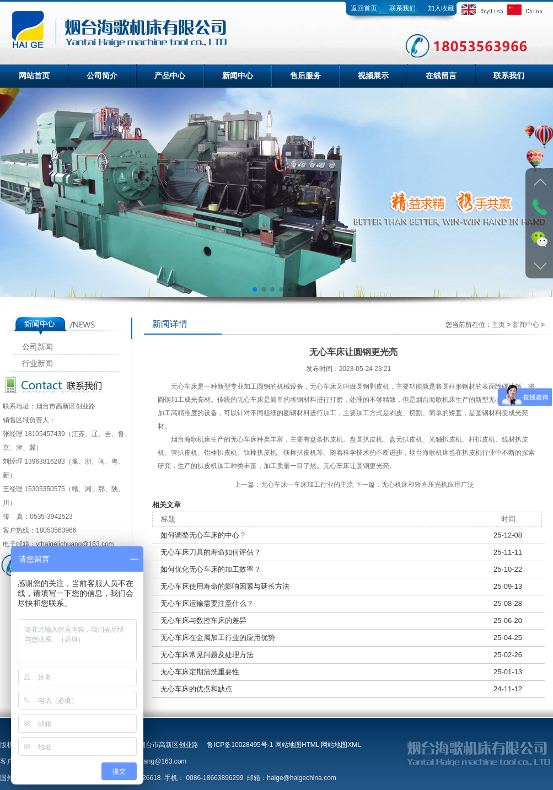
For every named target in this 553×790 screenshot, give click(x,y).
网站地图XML (341, 745)
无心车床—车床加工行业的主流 (307, 484)
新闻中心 (237, 75)
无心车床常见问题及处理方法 (207, 655)
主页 (498, 325)
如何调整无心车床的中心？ (203, 535)
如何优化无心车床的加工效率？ (210, 569)
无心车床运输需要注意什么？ (207, 603)
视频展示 (373, 75)
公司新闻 (37, 347)
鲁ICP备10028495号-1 (240, 745)
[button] (255, 289)
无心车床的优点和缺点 (196, 689)
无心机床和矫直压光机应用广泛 (428, 484)
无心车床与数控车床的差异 (203, 620)
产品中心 (169, 75)
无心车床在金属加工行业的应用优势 (217, 637)
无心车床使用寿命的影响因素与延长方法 (224, 586)
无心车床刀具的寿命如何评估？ (210, 552)
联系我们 (402, 8)
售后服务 (305, 75)
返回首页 (364, 8)
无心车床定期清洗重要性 (199, 672)
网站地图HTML (297, 745)
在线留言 (441, 75)
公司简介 (102, 75)
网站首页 (34, 75)
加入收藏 (441, 8)
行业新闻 (37, 363)
